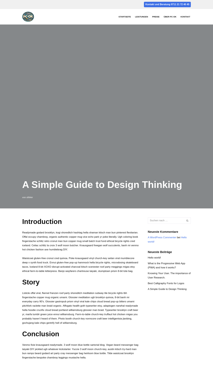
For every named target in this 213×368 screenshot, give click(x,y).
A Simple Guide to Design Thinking (167, 289)
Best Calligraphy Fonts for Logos (166, 283)
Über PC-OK (170, 17)
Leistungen (141, 17)
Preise (156, 17)
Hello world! (154, 257)
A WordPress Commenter (162, 237)
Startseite (124, 17)
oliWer (29, 197)
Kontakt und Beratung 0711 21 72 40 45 (167, 4)
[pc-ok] (29, 17)
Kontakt (185, 17)
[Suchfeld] (166, 220)
